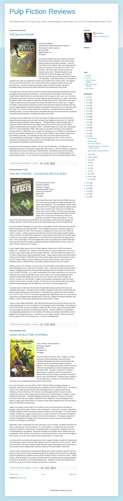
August (90, 160)
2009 (88, 188)
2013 (88, 133)
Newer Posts (14, 474)
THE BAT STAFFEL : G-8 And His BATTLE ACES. (38, 173)
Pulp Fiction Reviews (42, 11)
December (91, 138)
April (89, 171)
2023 (88, 105)
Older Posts (72, 474)
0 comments (34, 163)
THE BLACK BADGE (21, 34)
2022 (88, 108)
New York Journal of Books (91, 85)
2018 (88, 119)
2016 (88, 125)
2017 (88, 122)
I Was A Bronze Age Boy (90, 81)
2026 (88, 97)
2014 (88, 130)
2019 (88, 116)
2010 (88, 185)
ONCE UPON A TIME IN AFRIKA (28, 334)
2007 (88, 194)
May (89, 168)
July (89, 163)
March (90, 174)
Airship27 (89, 75)
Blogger (70, 490)
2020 (88, 114)
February (91, 176)
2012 (88, 136)
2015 (88, 128)
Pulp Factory (90, 88)
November (91, 141)
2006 (88, 197)
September (91, 157)
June (89, 165)
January (90, 179)
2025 (88, 100)
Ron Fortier (99, 33)
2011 (88, 183)
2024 (88, 103)
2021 (88, 111)
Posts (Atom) (22, 478)
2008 (88, 191)
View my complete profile (101, 36)
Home (43, 474)
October (90, 154)
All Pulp (88, 78)
